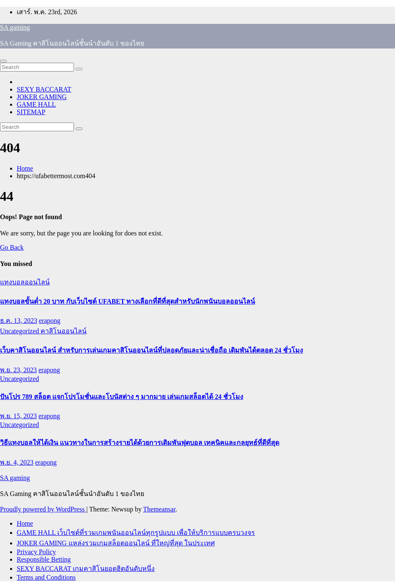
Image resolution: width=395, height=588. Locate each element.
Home (25, 168)
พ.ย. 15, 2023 (18, 415)
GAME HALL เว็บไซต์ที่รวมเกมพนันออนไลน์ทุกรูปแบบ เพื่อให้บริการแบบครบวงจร (136, 532)
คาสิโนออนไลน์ (64, 331)
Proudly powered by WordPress (43, 509)
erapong (50, 320)
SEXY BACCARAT (44, 89)
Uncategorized (20, 331)
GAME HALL (36, 104)
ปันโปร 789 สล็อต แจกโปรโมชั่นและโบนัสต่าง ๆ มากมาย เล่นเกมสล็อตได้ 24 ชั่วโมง (121, 396)
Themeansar (159, 509)
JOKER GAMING (42, 96)
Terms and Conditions (46, 577)
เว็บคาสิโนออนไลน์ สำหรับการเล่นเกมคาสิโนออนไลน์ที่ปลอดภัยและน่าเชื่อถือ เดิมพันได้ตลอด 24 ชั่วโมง (151, 350)
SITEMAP (31, 111)
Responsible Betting (44, 559)
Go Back (11, 247)
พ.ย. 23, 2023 (18, 369)
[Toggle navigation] (3, 61)
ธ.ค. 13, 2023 (18, 320)
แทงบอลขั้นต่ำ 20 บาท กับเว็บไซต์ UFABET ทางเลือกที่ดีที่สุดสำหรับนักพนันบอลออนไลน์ (127, 301)
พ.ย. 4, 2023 (16, 462)
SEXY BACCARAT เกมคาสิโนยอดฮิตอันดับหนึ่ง (86, 568)
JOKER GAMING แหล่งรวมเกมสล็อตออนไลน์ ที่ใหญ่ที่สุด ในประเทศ (116, 543)
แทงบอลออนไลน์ (25, 282)
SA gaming (15, 27)
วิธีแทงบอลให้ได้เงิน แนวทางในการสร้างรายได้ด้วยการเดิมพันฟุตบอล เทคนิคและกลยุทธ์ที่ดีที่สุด (139, 442)
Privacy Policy (36, 551)
